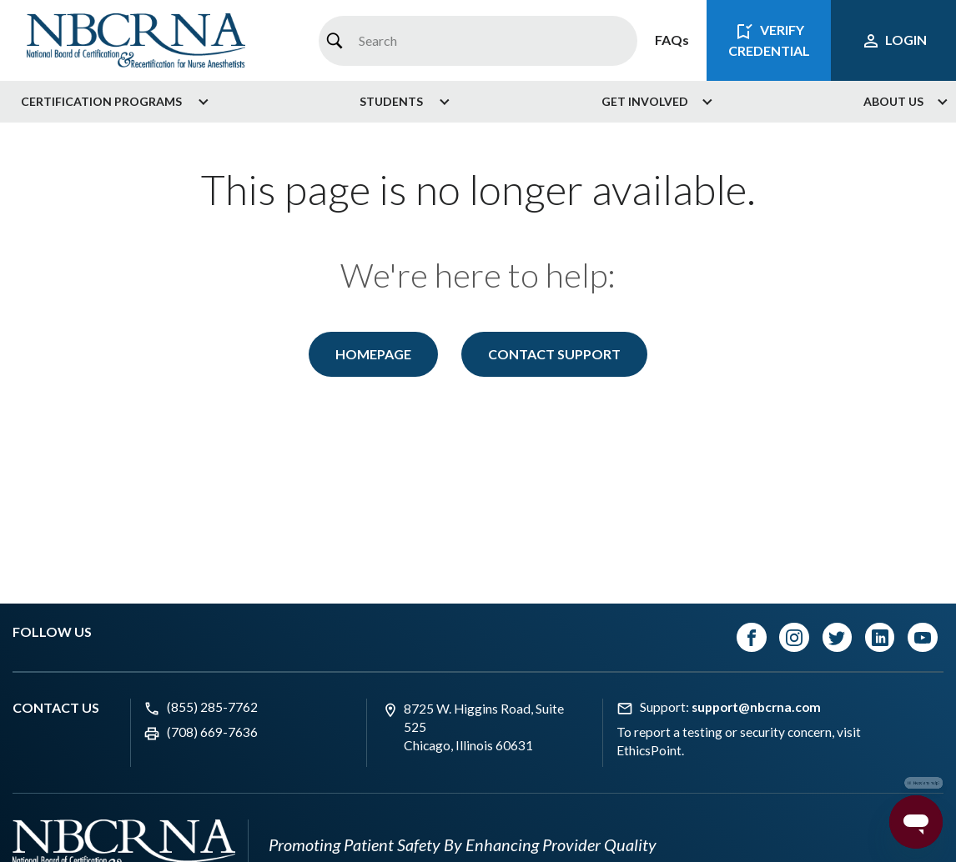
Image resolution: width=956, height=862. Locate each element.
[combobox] (478, 41)
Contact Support (554, 354)
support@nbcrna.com (756, 706)
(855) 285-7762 (212, 706)
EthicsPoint (649, 750)
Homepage (373, 354)
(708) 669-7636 (212, 731)
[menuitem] (108, 102)
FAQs (672, 40)
